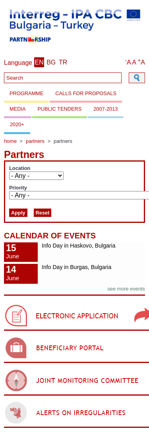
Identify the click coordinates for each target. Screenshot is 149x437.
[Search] (63, 77)
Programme (26, 93)
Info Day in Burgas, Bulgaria (76, 267)
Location (19, 168)
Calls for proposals (85, 93)
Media (18, 109)
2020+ (17, 124)
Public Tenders (60, 109)
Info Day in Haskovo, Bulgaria (78, 245)
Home (10, 141)
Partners (35, 141)
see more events (126, 289)
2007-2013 (105, 109)
